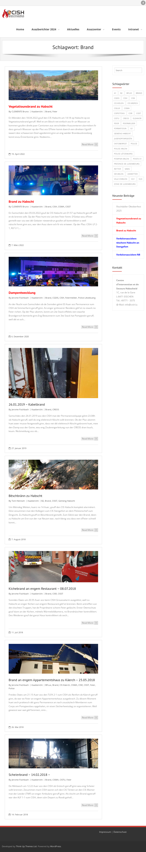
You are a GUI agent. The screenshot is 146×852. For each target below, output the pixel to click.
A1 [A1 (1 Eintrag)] (115, 93)
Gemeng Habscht (66, 500)
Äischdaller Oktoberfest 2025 (128, 208)
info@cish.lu (131, 304)
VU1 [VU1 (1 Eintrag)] (133, 179)
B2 (42, 500)
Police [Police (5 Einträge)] (134, 143)
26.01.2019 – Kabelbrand (27, 404)
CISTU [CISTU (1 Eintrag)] (116, 118)
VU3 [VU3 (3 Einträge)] (140, 179)
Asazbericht (37, 111)
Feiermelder (71, 297)
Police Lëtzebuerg (86, 297)
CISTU (62, 779)
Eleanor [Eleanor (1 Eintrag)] (137, 118)
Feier (54, 111)
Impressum (105, 831)
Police (11, 688)
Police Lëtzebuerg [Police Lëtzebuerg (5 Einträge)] (123, 153)
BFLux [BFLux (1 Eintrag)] (129, 93)
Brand (48, 111)
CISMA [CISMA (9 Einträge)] (126, 108)
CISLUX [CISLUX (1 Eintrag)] (117, 108)
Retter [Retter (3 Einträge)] (117, 169)
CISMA (61, 206)
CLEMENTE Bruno (20, 111)
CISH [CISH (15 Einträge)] (125, 98)
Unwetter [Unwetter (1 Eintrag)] (132, 174)
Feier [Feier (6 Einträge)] (116, 123)
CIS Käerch (65, 685)
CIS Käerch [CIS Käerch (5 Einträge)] (133, 103)
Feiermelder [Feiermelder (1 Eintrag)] (129, 123)
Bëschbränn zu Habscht (25, 496)
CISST (68, 206)
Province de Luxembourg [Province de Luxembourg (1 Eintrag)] (126, 163)
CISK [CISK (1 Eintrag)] (133, 98)
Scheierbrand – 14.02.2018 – (29, 774)
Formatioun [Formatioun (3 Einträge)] (120, 128)
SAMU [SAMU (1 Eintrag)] (127, 169)
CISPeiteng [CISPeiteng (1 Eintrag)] (119, 113)
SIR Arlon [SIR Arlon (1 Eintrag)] (118, 174)
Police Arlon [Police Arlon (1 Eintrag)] (120, 148)
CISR (54, 593)
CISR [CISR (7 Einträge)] (130, 113)
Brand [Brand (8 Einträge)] (139, 93)
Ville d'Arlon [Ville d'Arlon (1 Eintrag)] (120, 179)
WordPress (55, 846)
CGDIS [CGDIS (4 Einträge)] (116, 98)
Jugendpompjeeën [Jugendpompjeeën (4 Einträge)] (123, 138)
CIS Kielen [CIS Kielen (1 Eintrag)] (119, 103)
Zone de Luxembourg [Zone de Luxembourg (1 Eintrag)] (124, 184)
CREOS (55, 409)
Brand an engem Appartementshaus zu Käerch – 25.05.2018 (52, 680)
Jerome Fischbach (20, 297)
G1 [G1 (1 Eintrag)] (131, 128)
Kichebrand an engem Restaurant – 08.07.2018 (42, 588)
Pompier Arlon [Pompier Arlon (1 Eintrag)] (121, 158)
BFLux (48, 685)
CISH (54, 206)
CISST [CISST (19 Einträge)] (138, 113)
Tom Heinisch (18, 500)
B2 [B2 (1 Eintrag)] (121, 93)
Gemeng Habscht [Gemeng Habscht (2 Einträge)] (122, 133)
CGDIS (55, 297)
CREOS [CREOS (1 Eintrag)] (126, 118)
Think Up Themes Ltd (26, 846)
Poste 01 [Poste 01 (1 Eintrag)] (137, 158)
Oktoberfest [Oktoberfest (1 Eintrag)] (120, 143)
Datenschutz (120, 831)
